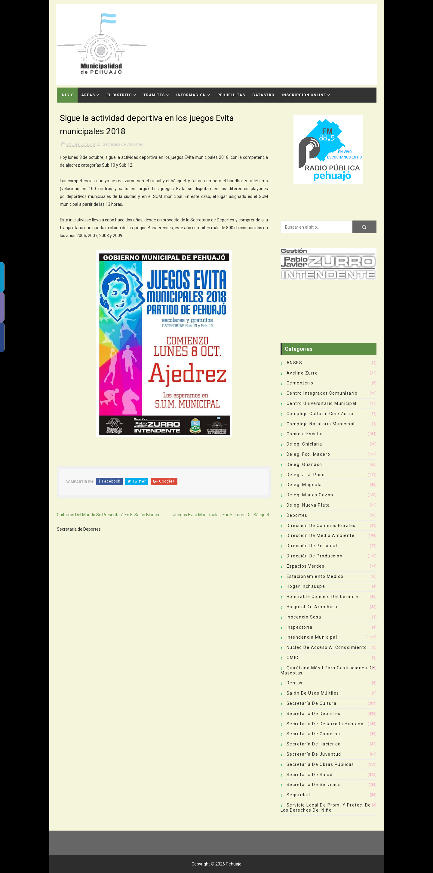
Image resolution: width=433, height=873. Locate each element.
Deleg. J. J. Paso (306, 474)
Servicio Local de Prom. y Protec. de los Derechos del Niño (326, 808)
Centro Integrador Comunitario (322, 393)
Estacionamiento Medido (315, 576)
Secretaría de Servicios (314, 784)
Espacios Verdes (306, 566)
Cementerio (300, 383)
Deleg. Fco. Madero (308, 454)
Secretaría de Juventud (314, 754)
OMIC (293, 657)
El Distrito (119, 95)
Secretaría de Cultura (312, 703)
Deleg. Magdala (304, 484)
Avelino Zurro (302, 373)
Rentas (295, 682)
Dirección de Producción (315, 556)
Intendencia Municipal (312, 637)
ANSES (294, 362)
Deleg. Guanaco (304, 464)
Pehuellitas (231, 95)
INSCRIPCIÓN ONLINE (304, 95)
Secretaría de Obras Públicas (320, 764)
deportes (297, 515)
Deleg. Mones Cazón (310, 494)
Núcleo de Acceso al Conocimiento (327, 647)
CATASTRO (263, 95)
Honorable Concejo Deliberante (322, 596)
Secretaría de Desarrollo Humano (325, 723)
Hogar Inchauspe (306, 586)
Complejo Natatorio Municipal (321, 423)
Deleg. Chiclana (304, 444)
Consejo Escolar (305, 433)
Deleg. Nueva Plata (308, 505)
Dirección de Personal (312, 545)
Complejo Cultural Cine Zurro (320, 413)
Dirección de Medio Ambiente (321, 535)
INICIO (67, 95)
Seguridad (298, 794)
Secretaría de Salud (310, 774)
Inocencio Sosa (304, 617)
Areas (88, 95)
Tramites (154, 95)
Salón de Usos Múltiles (313, 693)
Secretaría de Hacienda (314, 744)
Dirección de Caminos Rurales (321, 525)
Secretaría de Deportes (123, 144)
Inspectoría (300, 627)
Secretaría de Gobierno (313, 733)
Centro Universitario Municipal (322, 403)
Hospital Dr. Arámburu (312, 606)
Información (191, 95)
